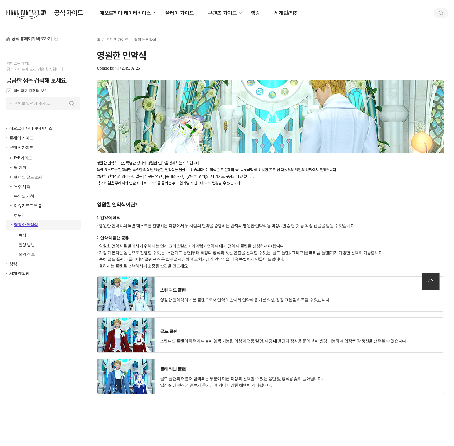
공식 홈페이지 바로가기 (32, 38)
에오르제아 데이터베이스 (125, 13)
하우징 (19, 215)
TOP (431, 281)
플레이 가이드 (179, 13)
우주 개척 (22, 186)
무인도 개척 (24, 196)
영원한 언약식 (26, 225)
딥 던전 (20, 167)
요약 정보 (27, 254)
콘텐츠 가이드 (222, 13)
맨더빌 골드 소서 (28, 177)
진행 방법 (27, 245)
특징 (22, 235)
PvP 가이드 (23, 158)
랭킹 (255, 13)
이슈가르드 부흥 (28, 206)
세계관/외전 (286, 13)
